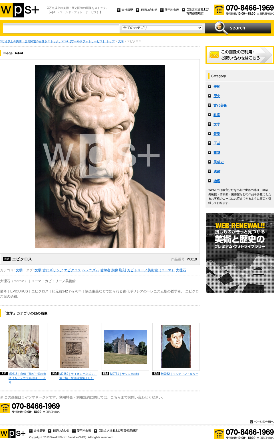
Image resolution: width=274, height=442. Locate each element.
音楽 (216, 134)
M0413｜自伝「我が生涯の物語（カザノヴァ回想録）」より (27, 378)
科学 (216, 115)
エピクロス (72, 270)
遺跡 (216, 172)
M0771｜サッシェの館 (124, 373)
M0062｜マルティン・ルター (179, 373)
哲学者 (105, 270)
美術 (216, 87)
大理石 (181, 270)
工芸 (216, 143)
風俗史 (218, 162)
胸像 (114, 270)
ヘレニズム (90, 270)
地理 (216, 181)
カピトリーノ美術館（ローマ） (151, 270)
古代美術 (220, 105)
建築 (216, 153)
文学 (121, 41)
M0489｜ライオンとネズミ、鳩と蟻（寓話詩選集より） (78, 376)
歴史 (216, 96)
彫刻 (122, 270)
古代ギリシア (53, 270)
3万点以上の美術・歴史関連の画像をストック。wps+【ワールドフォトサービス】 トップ (57, 41)
